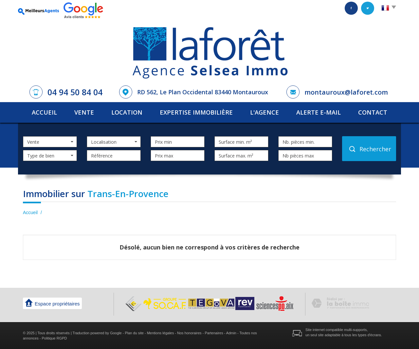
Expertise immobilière (196, 112)
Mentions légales (160, 333)
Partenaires (214, 333)
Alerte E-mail (318, 112)
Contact (372, 112)
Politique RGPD (54, 338)
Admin (231, 333)
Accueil (44, 112)
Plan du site (134, 333)
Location (126, 112)
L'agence (264, 112)
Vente (84, 112)
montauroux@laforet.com (346, 92)
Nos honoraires (189, 333)
